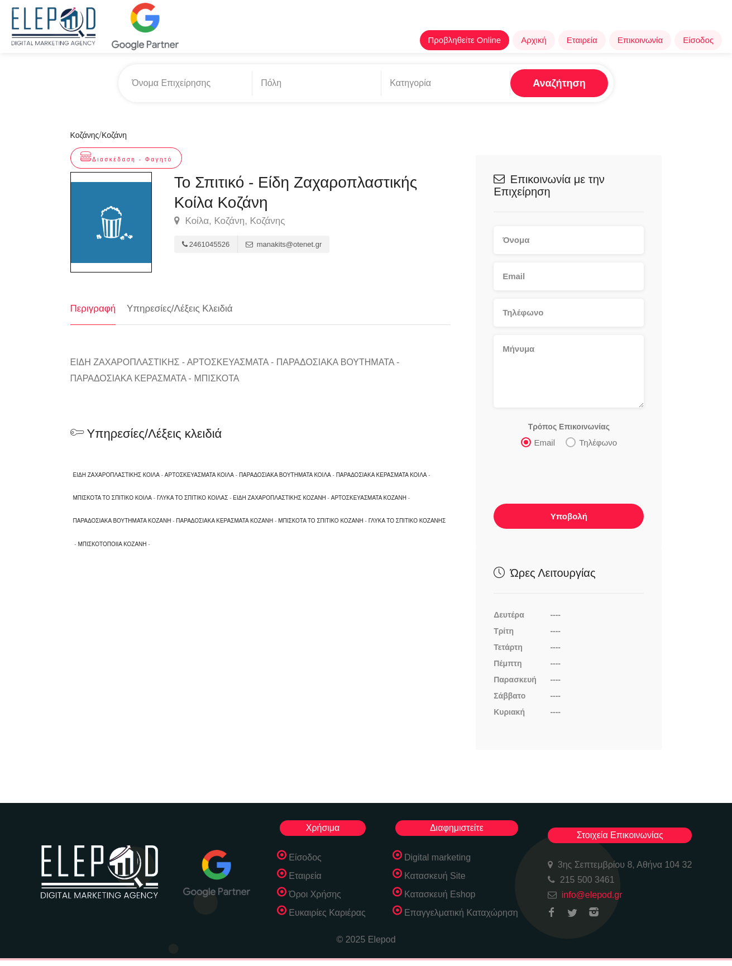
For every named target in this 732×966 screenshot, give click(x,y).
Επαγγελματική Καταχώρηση (461, 912)
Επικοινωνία (640, 40)
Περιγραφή (93, 308)
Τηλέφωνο (591, 442)
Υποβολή (569, 515)
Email (538, 442)
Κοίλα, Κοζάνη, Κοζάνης (229, 221)
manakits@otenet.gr (284, 244)
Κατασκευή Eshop (440, 894)
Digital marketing (437, 857)
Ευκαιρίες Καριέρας (327, 912)
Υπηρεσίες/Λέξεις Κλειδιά (180, 308)
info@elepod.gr (592, 895)
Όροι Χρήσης (315, 894)
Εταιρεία (582, 40)
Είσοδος (698, 40)
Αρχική (534, 40)
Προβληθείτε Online (464, 40)
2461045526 (205, 244)
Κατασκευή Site (435, 876)
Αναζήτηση (559, 83)
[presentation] (569, 476)
